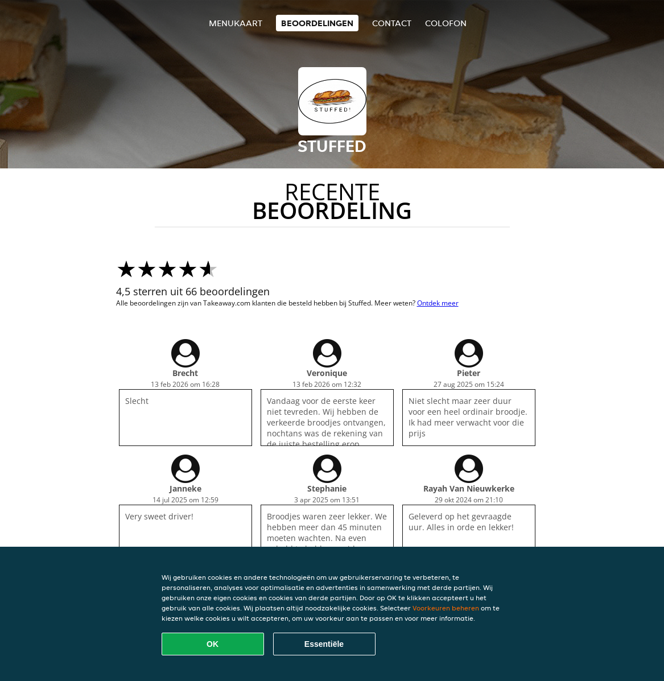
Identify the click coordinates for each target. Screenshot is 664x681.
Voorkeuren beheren (446, 608)
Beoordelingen (317, 23)
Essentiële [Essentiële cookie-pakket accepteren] (324, 644)
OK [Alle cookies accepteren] (212, 644)
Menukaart (235, 23)
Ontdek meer (438, 303)
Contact (391, 23)
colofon (446, 23)
